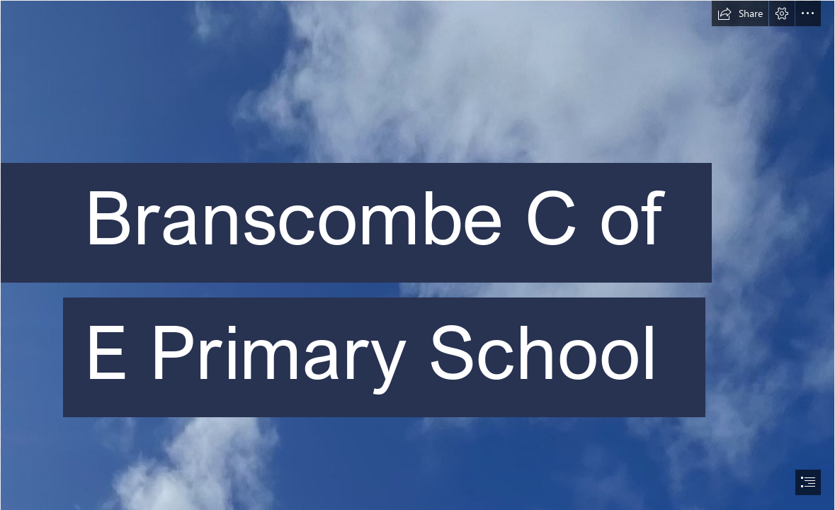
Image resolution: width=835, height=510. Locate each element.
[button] (740, 13)
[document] (417, 255)
